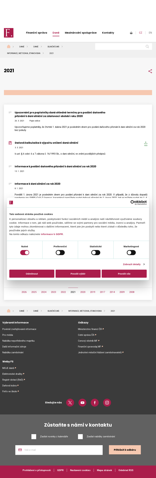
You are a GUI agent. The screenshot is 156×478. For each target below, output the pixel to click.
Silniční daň (53, 47)
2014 (112, 292)
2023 (53, 292)
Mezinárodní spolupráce (81, 33)
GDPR (60, 470)
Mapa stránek (104, 470)
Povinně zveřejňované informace (19, 329)
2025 (33, 292)
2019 (92, 292)
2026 (24, 292)
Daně (56, 33)
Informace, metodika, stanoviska (23, 53)
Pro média (7, 335)
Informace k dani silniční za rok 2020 (37, 183)
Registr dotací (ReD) (12, 379)
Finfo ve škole (9, 391)
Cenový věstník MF (87, 340)
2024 (43, 292)
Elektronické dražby (12, 373)
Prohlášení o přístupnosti (37, 470)
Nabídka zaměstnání (12, 352)
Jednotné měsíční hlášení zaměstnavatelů (100, 352)
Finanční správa (36, 33)
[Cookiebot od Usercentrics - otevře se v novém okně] (133, 202)
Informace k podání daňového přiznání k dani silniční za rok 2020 (55, 166)
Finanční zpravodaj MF (89, 346)
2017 (102, 292)
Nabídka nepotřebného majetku (18, 340)
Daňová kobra (9, 385)
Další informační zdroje (14, 346)
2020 (82, 292)
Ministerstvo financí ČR (90, 329)
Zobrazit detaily (132, 264)
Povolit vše (124, 273)
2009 (122, 292)
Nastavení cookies (80, 470)
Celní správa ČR (86, 335)
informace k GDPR (51, 234)
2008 (131, 292)
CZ (140, 32)
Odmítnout (32, 273)
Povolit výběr (78, 273)
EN (150, 32)
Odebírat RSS (125, 470)
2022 (63, 292)
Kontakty (108, 33)
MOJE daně (8, 368)
